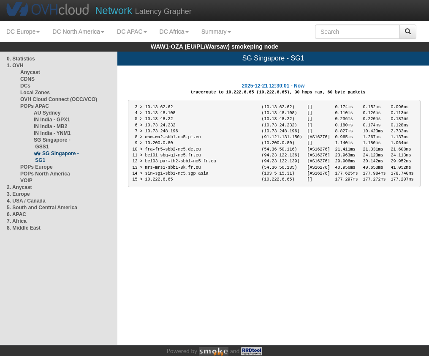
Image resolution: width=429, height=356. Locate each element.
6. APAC (16, 214)
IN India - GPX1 (52, 120)
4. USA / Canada (26, 201)
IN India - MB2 (50, 126)
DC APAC (132, 31)
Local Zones (35, 93)
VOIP (26, 180)
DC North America (78, 31)
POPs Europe (36, 167)
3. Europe (18, 194)
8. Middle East (24, 228)
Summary (216, 31)
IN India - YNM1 (52, 133)
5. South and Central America (42, 208)
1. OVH (15, 65)
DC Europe (23, 31)
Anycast (30, 72)
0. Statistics (21, 59)
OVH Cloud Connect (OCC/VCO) (58, 99)
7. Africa (17, 221)
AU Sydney (47, 113)
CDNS (27, 79)
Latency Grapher (143, 10)
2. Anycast (19, 187)
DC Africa (174, 31)
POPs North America (45, 174)
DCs (25, 86)
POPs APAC (34, 106)
